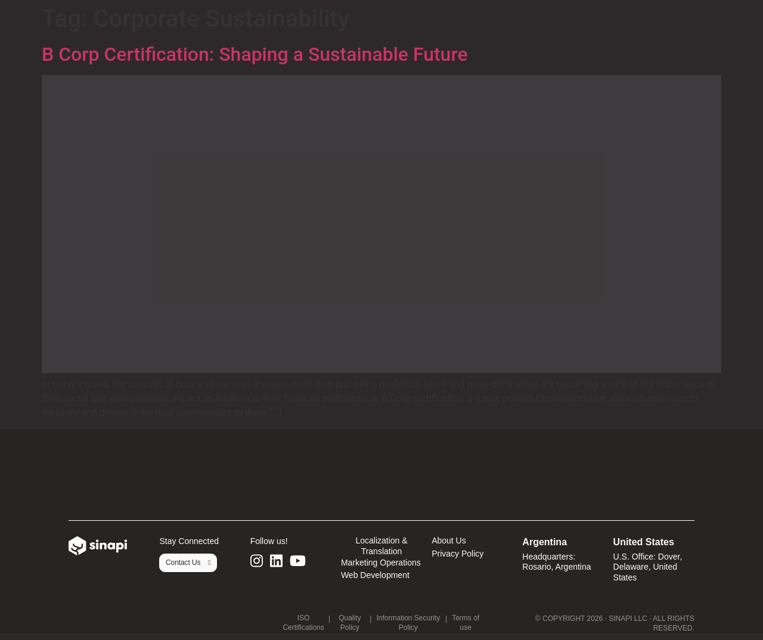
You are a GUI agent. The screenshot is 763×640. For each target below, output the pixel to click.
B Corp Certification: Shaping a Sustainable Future (257, 54)
